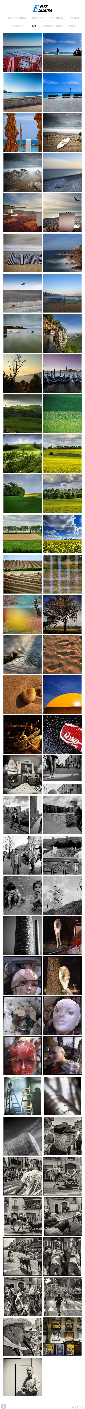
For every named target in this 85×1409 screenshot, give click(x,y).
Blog (71, 26)
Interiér (37, 18)
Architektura (17, 18)
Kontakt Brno (52, 26)
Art (34, 26)
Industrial (56, 18)
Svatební (19, 26)
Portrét (74, 18)
